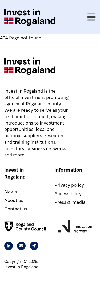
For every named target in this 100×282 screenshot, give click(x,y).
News (10, 191)
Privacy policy (69, 185)
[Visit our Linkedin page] (8, 246)
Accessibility (68, 193)
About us (13, 200)
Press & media (70, 202)
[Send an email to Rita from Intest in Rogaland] (21, 246)
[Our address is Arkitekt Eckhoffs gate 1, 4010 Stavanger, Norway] (34, 246)
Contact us (15, 208)
